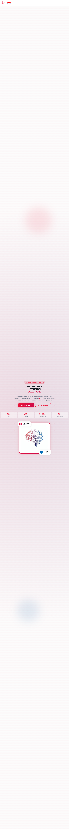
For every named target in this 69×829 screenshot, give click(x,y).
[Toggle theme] (63, 3)
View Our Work (43, 407)
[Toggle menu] (66, 2)
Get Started (26, 406)
